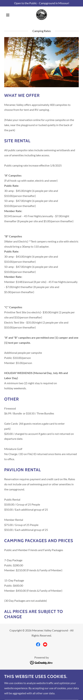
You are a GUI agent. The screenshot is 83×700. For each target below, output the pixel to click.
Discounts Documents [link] (41, 685)
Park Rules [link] (41, 680)
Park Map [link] (41, 671)
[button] (9, 14)
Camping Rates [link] (41, 675)
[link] (41, 15)
